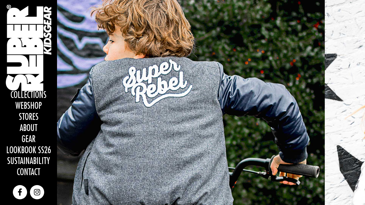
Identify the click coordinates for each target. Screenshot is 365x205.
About (28, 128)
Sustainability (28, 161)
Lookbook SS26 (28, 150)
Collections (28, 95)
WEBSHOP (28, 106)
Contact (28, 172)
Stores (28, 117)
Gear (28, 139)
